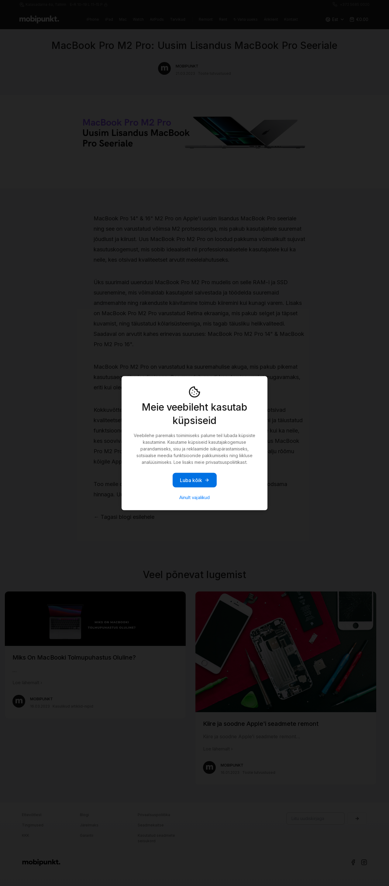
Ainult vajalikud (194, 497)
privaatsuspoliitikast (226, 462)
